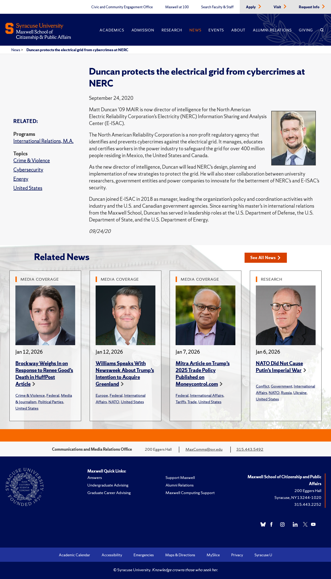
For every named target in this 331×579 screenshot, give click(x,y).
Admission (142, 30)
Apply (251, 7)
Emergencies (144, 554)
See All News (266, 257)
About (238, 30)
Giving (306, 30)
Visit (278, 7)
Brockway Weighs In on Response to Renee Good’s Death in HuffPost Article (44, 373)
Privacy (237, 554)
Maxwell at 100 (177, 7)
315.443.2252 (307, 504)
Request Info (309, 7)
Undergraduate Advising (107, 485)
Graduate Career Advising (109, 492)
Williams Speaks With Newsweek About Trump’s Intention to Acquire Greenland (125, 373)
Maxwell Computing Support (190, 492)
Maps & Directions (180, 554)
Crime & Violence (31, 160)
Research (172, 30)
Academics (112, 30)
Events (216, 30)
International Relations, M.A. (43, 141)
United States (27, 188)
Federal (52, 395)
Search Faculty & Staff (217, 7)
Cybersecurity (28, 169)
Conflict (262, 386)
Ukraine (300, 392)
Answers (94, 477)
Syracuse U (263, 554)
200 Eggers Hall (307, 490)
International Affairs (206, 395)
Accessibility (112, 554)
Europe (102, 395)
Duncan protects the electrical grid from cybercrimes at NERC (77, 49)
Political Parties (50, 401)
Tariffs (181, 401)
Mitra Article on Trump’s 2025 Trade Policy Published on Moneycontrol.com (203, 373)
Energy (20, 179)
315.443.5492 (249, 449)
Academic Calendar (74, 554)
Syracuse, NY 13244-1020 (297, 497)
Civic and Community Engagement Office (122, 7)
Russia (286, 392)
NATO (113, 401)
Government (281, 386)
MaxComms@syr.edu (204, 449)
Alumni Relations (272, 30)
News (195, 30)
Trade (192, 401)
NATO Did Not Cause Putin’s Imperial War (279, 367)
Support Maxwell (180, 477)
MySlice (213, 554)
